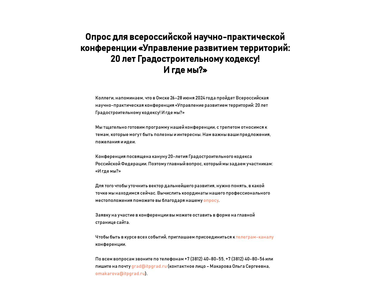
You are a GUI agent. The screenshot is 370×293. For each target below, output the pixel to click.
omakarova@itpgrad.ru (120, 273)
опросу (211, 200)
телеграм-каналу (255, 237)
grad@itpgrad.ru (149, 266)
